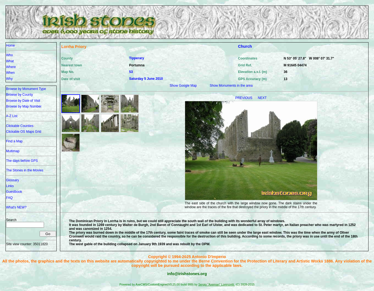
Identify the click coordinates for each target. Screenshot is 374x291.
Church (245, 46)
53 (131, 72)
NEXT (262, 98)
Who (9, 55)
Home (10, 45)
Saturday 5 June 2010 (146, 79)
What (10, 61)
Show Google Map (183, 85)
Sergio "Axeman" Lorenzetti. (216, 284)
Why (9, 79)
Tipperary (136, 58)
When (10, 73)
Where (11, 67)
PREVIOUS (244, 98)
